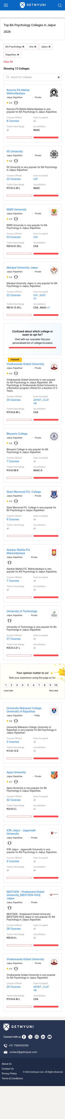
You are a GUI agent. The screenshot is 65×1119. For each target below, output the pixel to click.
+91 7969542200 (18, 1045)
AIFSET (37, 400)
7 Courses (13, 461)
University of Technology (22, 611)
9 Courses (13, 519)
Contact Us (8, 1068)
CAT (35, 179)
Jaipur (45, 46)
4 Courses (13, 861)
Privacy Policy (9, 1073)
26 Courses (14, 400)
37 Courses (14, 638)
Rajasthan (12, 54)
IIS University (15, 151)
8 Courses (13, 121)
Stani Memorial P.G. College (24, 491)
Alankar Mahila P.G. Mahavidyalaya (19, 551)
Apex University (16, 772)
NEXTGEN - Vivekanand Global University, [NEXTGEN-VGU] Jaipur (25, 895)
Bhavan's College (17, 433)
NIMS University (17, 209)
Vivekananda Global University (25, 364)
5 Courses (13, 741)
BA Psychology (14, 46)
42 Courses (14, 800)
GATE (42, 295)
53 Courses (14, 237)
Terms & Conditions (12, 1078)
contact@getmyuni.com (23, 1052)
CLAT (46, 400)
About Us (7, 1063)
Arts (32, 46)
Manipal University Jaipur (22, 267)
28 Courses (14, 928)
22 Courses (14, 179)
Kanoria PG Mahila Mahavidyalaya (18, 91)
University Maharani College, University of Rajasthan (24, 710)
